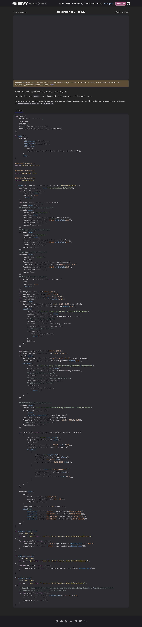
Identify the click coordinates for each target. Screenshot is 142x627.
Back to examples (20, 12)
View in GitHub (122, 12)
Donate (120, 3)
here (52, 85)
